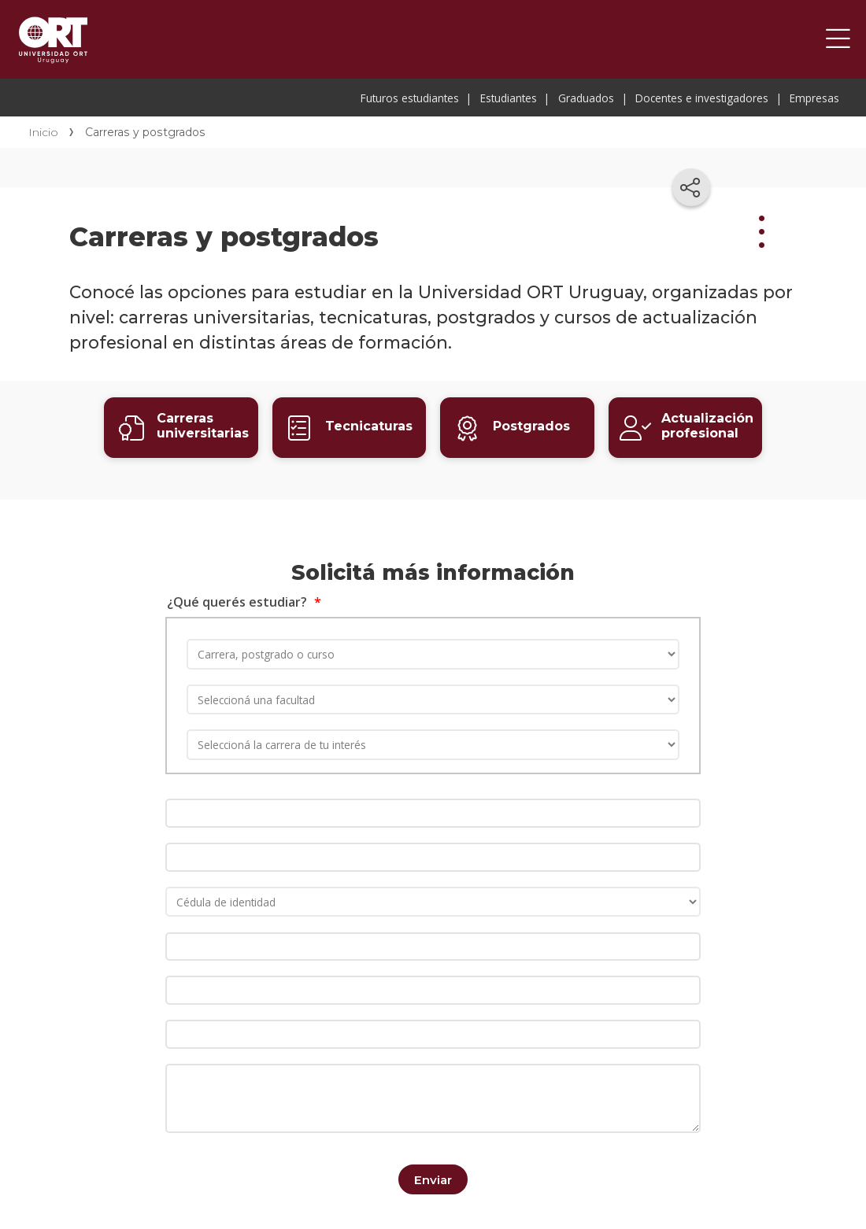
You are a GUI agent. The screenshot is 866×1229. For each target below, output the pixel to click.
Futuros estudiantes (410, 97)
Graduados (586, 97)
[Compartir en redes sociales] (691, 187)
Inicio (43, 132)
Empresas (814, 97)
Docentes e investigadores (701, 97)
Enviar (433, 1178)
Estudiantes (508, 97)
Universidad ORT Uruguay (53, 39)
